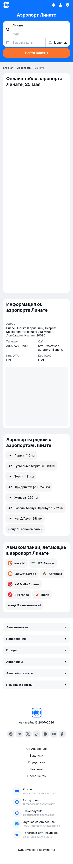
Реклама (36, 769)
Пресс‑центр (36, 776)
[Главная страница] (6, 5)
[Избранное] (53, 5)
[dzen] (45, 734)
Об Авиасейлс (36, 749)
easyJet (17, 563)
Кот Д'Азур (25, 518)
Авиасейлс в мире (36, 673)
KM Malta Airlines (23, 584)
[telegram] (19, 734)
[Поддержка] (67, 5)
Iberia (42, 594)
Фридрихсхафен (29, 487)
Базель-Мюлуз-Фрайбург (35, 508)
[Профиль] (60, 5)
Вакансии (36, 755)
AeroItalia (52, 573)
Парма (21, 455)
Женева (23, 497)
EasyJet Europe (22, 573)
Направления (36, 639)
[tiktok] (36, 734)
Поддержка (36, 762)
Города (36, 650)
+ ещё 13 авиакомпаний (25, 529)
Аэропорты (36, 662)
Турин (21, 476)
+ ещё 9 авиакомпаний (24, 605)
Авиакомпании (36, 627)
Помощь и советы (36, 685)
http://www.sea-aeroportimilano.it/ (50, 347)
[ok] (62, 734)
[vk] (11, 734)
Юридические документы (36, 850)
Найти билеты (36, 53)
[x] (28, 734)
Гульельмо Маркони (31, 466)
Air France (18, 594)
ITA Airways (43, 563)
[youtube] (53, 734)
